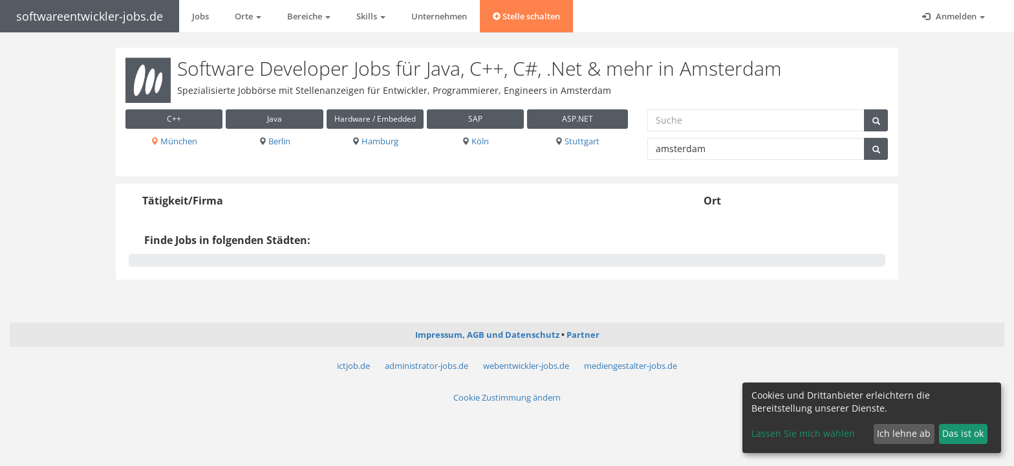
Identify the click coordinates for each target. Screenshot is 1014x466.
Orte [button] (248, 16)
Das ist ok (963, 433)
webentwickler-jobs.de (526, 366)
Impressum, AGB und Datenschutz (487, 334)
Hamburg (375, 141)
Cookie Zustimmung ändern (507, 397)
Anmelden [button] (953, 16)
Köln (475, 141)
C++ (174, 118)
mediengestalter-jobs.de (630, 366)
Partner (582, 334)
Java (274, 118)
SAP (475, 118)
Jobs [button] (200, 16)
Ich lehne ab (904, 433)
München (174, 141)
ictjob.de (353, 366)
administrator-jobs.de (426, 366)
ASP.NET (577, 118)
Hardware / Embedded (375, 118)
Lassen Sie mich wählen (803, 433)
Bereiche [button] (308, 16)
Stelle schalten (526, 16)
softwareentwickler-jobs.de (89, 16)
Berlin (274, 141)
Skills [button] (370, 16)
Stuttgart (577, 141)
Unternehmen (439, 16)
